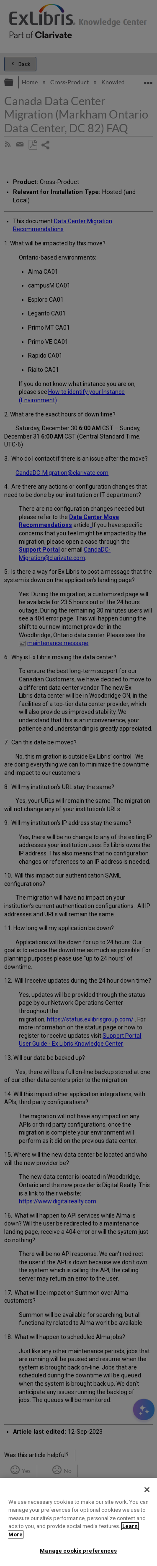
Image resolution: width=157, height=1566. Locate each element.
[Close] (147, 1489)
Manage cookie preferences (78, 1551)
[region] (78, 1522)
